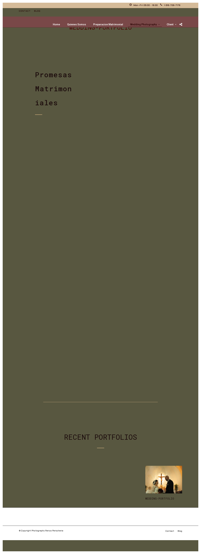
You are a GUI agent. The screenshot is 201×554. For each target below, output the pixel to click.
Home (56, 24)
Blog (37, 11)
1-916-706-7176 (170, 5)
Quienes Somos (76, 24)
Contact (25, 11)
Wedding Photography (143, 24)
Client (170, 24)
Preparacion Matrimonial (108, 24)
